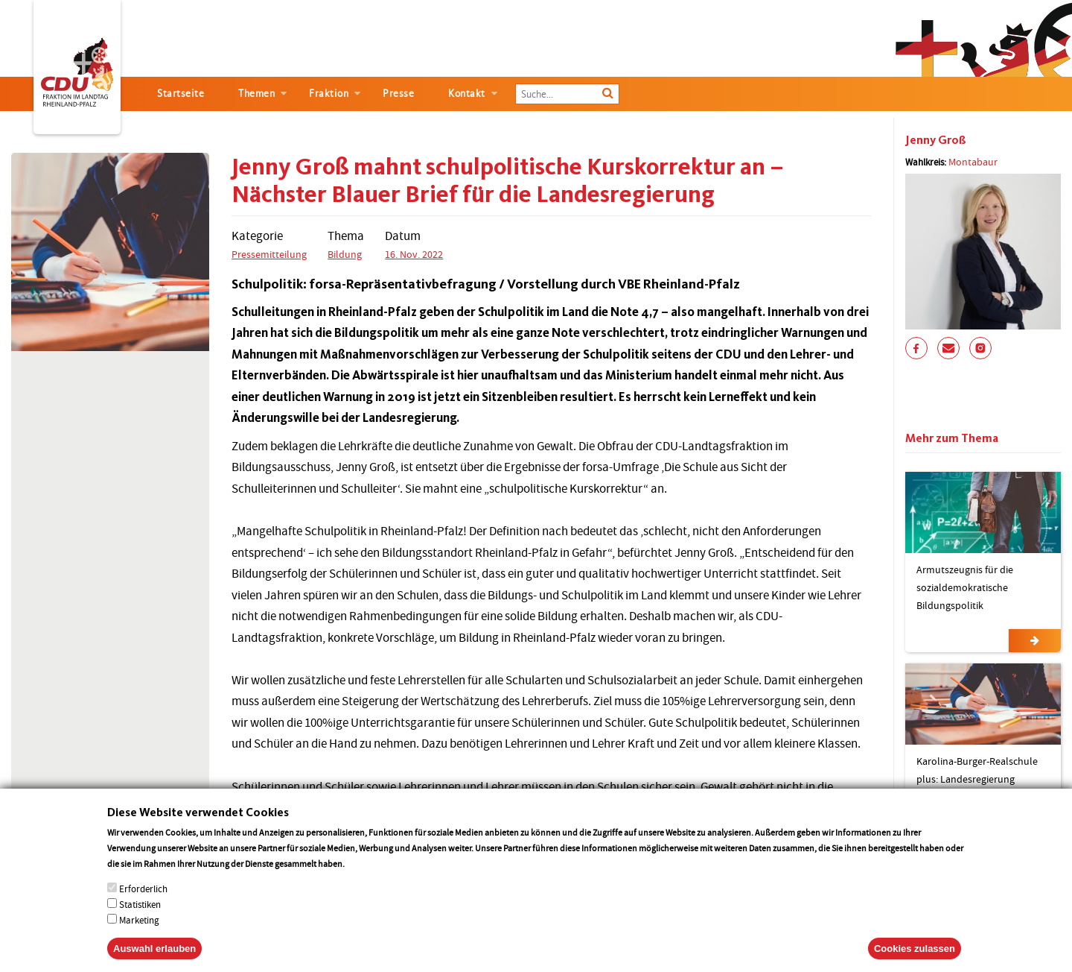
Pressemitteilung (269, 254)
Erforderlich (143, 903)
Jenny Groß (935, 140)
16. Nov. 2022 (414, 254)
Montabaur (973, 161)
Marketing (139, 935)
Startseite (180, 93)
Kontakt (466, 93)
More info (366, 878)
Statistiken (140, 919)
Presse (398, 93)
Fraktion (328, 93)
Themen (256, 93)
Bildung (345, 254)
